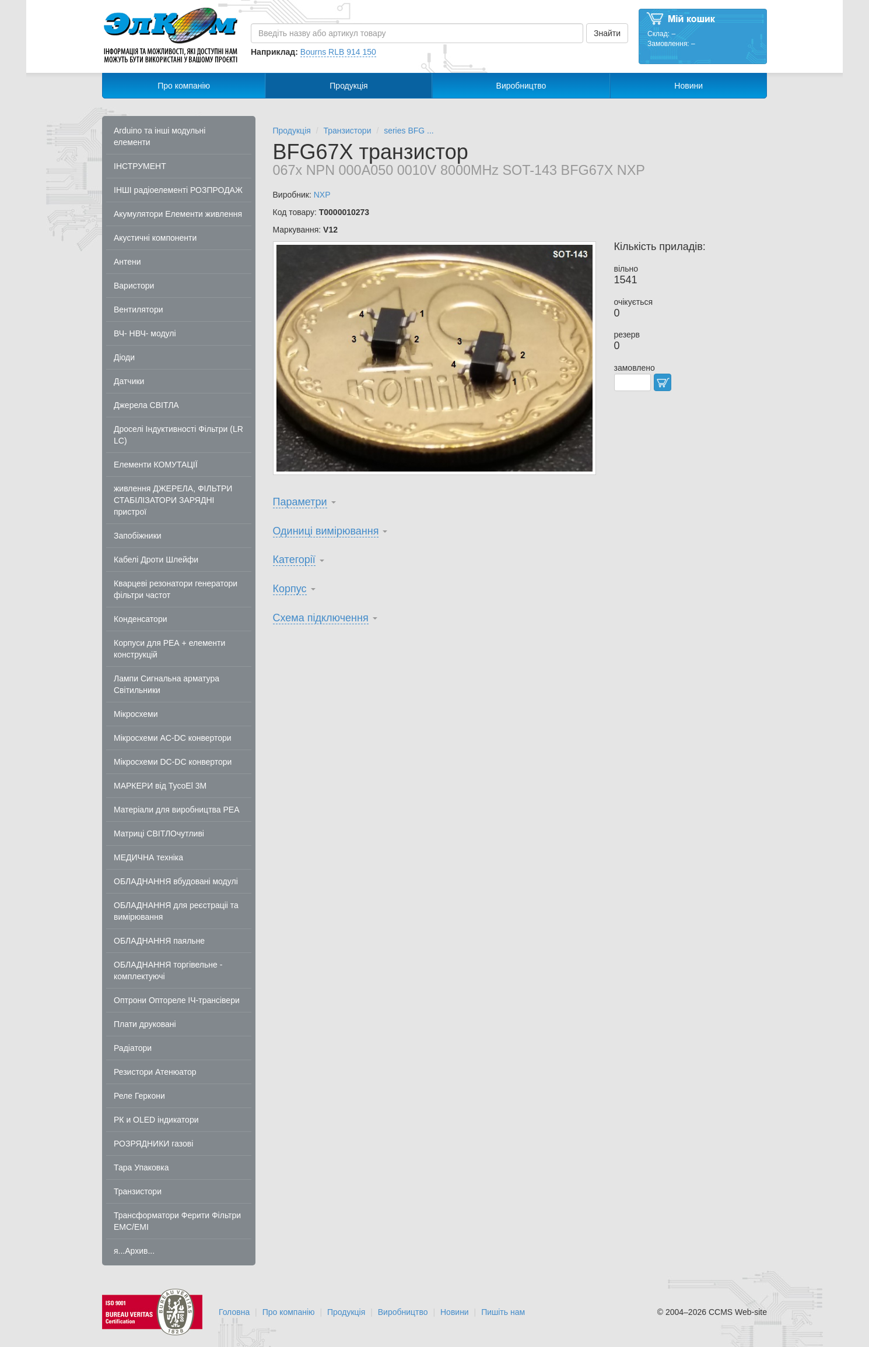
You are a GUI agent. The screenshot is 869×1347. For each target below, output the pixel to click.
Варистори (134, 285)
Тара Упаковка (141, 1167)
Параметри (300, 502)
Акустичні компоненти (155, 237)
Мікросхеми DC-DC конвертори (173, 761)
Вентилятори (138, 309)
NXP (322, 194)
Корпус (290, 589)
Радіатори (133, 1048)
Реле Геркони (139, 1095)
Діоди (124, 357)
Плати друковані (145, 1024)
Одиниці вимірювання (326, 531)
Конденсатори (140, 619)
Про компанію (183, 85)
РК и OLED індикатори (156, 1119)
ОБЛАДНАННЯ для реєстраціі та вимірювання (176, 911)
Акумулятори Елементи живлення (178, 214)
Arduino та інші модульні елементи (159, 136)
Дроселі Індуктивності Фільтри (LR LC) (178, 434)
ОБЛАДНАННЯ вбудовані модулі (176, 881)
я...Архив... (134, 1250)
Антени (127, 261)
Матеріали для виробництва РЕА (177, 809)
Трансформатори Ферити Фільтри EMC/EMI (177, 1221)
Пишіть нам (503, 1312)
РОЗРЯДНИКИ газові (153, 1143)
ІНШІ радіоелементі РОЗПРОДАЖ (178, 190)
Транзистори (138, 1191)
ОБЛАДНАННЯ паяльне (159, 940)
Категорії (294, 559)
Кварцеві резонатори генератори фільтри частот (175, 589)
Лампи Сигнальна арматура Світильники (166, 684)
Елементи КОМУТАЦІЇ (156, 464)
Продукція (348, 85)
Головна (234, 1312)
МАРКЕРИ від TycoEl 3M (160, 785)
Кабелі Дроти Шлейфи (156, 559)
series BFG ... (409, 130)
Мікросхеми (136, 714)
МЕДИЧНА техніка (148, 857)
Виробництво (521, 85)
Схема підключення (321, 618)
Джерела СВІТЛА (146, 405)
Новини (688, 85)
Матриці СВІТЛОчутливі (159, 833)
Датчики (129, 381)
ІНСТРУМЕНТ (140, 166)
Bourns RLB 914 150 (338, 52)
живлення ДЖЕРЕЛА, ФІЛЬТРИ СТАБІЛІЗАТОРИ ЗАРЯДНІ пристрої (173, 500)
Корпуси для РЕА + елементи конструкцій (169, 648)
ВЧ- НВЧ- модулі (145, 333)
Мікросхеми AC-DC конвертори (173, 738)
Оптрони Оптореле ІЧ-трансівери (177, 1000)
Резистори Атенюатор (155, 1072)
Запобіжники (138, 535)
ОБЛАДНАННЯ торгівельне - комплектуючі (168, 970)
